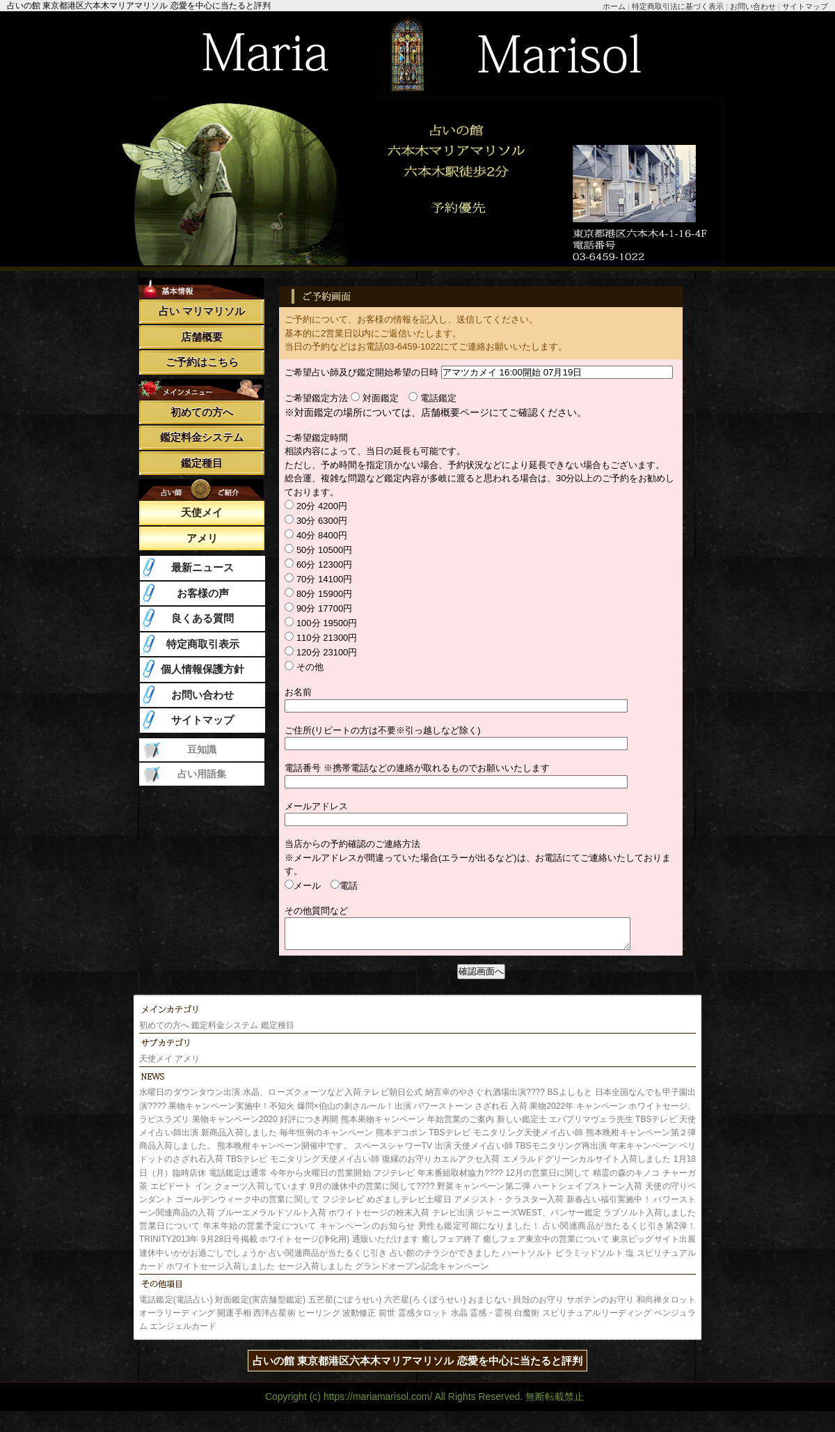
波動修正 (359, 1319)
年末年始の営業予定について (260, 1232)
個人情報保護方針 (202, 669)
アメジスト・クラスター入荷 (509, 1206)
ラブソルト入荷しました (649, 1219)
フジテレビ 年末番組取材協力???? (438, 1179)
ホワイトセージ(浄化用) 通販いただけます (339, 1245)
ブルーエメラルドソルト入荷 (271, 1219)
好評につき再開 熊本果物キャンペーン (352, 1125)
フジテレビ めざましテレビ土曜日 (387, 1206)
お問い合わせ (753, 6)
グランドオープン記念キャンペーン (421, 1272)
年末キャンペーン (643, 1152)
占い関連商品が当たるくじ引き (328, 1259)
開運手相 (233, 1319)
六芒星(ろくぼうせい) (425, 1306)
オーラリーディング (177, 1319)
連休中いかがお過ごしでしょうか (203, 1259)
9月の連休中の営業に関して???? (372, 1192)
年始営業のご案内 (460, 1125)
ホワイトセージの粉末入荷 (378, 1219)
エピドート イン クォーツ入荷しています (229, 1192)
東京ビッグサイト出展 (654, 1245)
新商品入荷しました (239, 1139)
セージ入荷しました (315, 1272)
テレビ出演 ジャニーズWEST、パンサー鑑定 (516, 1219)
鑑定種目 (202, 463)
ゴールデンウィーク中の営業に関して (247, 1206)
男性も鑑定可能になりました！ (479, 1232)
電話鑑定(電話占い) (176, 1306)
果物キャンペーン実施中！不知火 (231, 1112)
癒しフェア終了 (451, 1245)
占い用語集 (201, 773)
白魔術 (526, 1319)
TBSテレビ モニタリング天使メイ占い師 (507, 1139)
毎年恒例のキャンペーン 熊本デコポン (353, 1139)
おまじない (489, 1306)
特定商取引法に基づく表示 (678, 6)
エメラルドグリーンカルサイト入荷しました (586, 1165)
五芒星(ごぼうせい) (345, 1306)
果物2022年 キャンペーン (578, 1112)
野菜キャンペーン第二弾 (483, 1192)
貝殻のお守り (538, 1306)
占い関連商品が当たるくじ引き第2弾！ (619, 1232)
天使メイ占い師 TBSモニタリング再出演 (530, 1152)
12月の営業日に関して (547, 1179)
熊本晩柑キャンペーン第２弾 (641, 1139)
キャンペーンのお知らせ (367, 1232)
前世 (387, 1319)
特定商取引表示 (202, 644)
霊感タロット (423, 1319)
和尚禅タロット (666, 1306)
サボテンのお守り (600, 1306)
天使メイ (202, 512)
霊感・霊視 (491, 1319)
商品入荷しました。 (177, 1152)
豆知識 (201, 749)
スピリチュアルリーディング (596, 1319)
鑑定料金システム (202, 437)
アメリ (202, 538)
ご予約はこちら (202, 362)
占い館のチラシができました (445, 1259)
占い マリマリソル (202, 311)
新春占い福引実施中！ (608, 1206)
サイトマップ (805, 6)
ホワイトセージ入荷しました (220, 1272)
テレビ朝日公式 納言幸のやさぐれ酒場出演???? (454, 1098)
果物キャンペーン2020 (235, 1125)
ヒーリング (319, 1319)
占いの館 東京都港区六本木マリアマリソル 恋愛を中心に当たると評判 (417, 1367)
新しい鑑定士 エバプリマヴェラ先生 (565, 1125)
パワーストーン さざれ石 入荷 (470, 1112)
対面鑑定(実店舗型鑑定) (260, 1306)
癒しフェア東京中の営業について (546, 1245)
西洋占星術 (274, 1319)
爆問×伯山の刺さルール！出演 (354, 1112)
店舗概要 (202, 337)
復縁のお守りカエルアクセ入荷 (441, 1165)
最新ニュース (202, 567)
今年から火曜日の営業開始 (320, 1179)
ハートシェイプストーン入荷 (588, 1192)
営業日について (169, 1232)
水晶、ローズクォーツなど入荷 (302, 1098)
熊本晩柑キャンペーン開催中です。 (284, 1152)
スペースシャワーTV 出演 (403, 1152)
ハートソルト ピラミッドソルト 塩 (568, 1259)
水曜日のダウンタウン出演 (190, 1098)
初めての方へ (201, 412)
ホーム (614, 6)
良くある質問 (202, 618)
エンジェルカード (183, 1332)
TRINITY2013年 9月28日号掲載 (198, 1245)
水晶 (459, 1319)
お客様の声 (203, 593)
